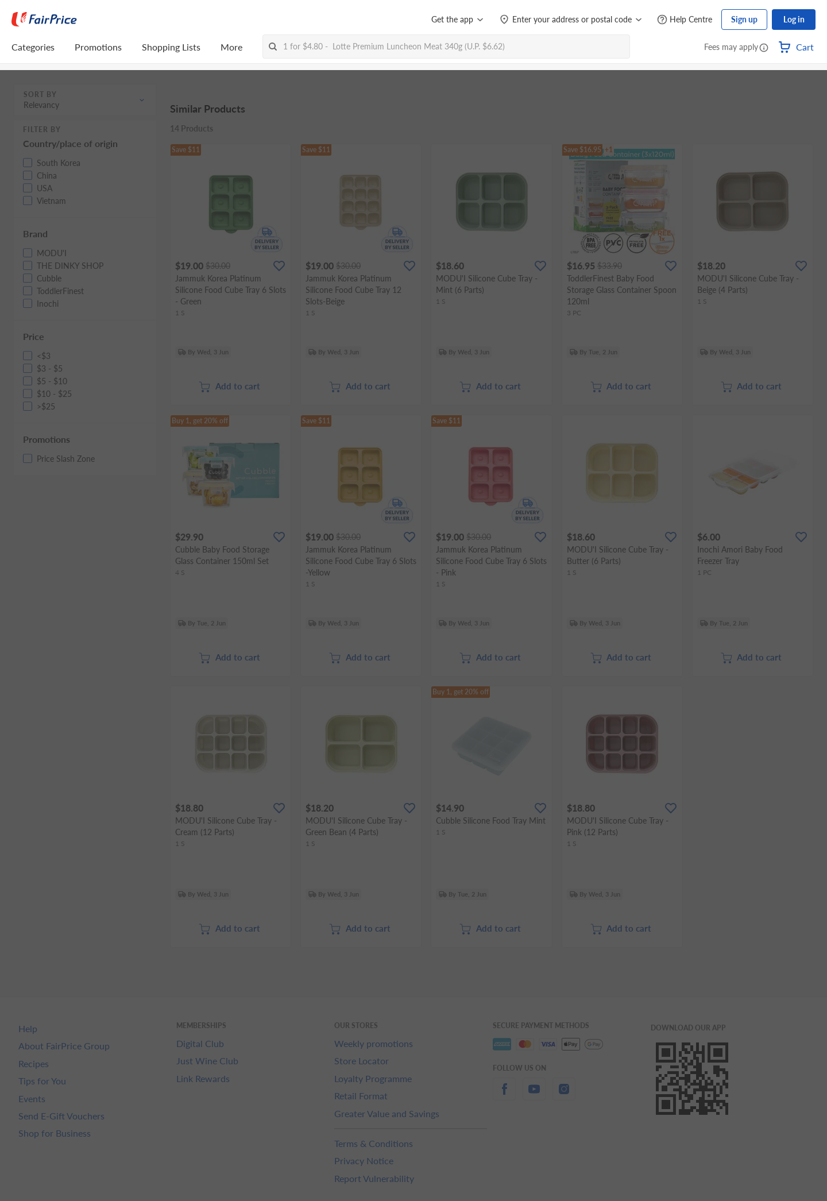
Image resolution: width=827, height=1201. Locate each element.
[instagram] (563, 1095)
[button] (763, 48)
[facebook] (504, 1095)
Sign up (744, 19)
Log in (794, 19)
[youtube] (534, 1095)
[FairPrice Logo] (44, 19)
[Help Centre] (684, 19)
